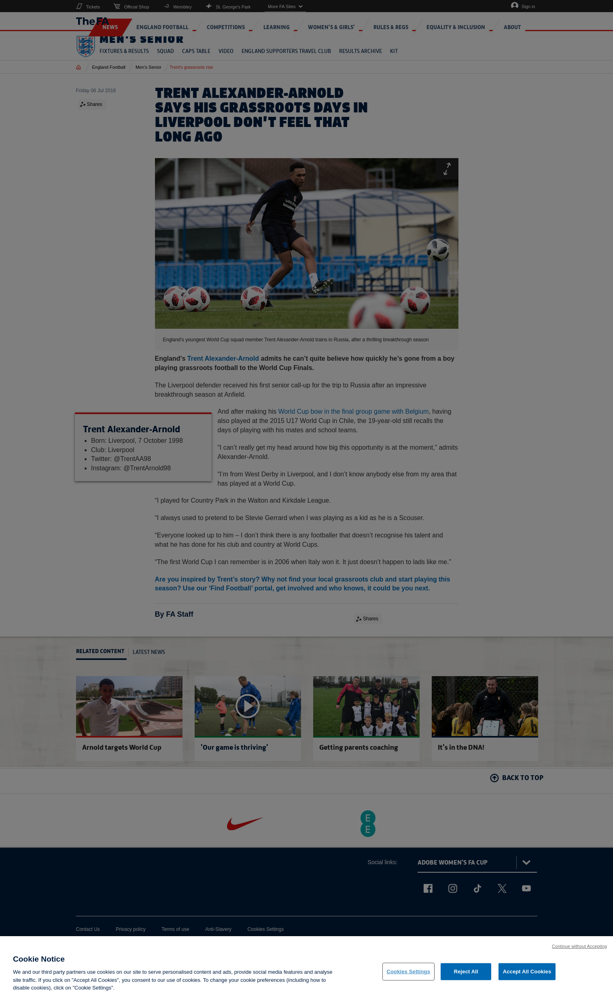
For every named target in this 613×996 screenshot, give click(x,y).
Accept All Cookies (527, 972)
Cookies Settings (409, 972)
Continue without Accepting (579, 946)
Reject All (466, 972)
